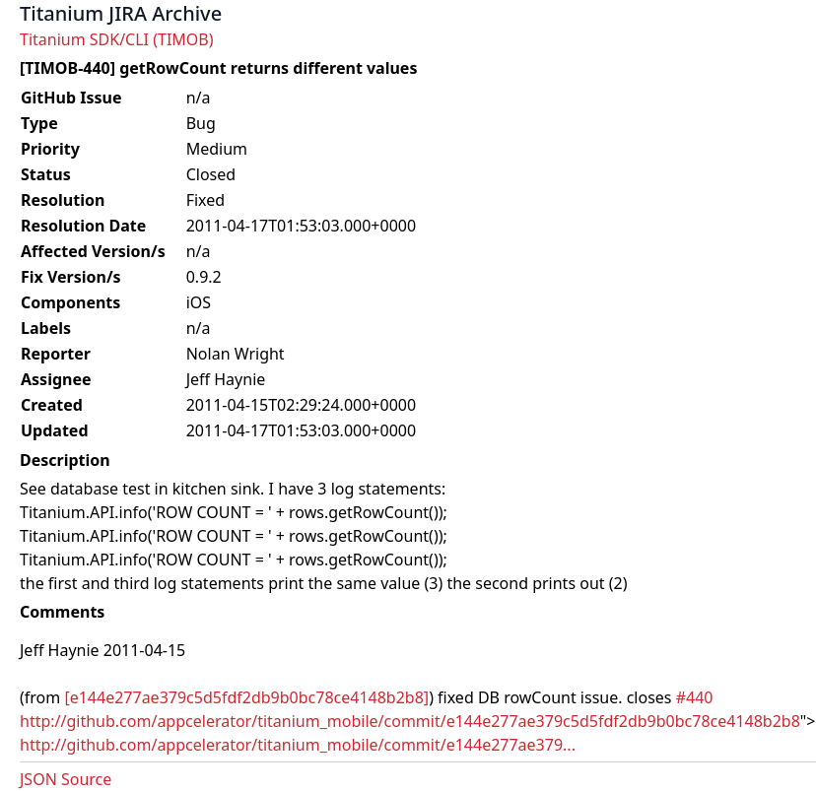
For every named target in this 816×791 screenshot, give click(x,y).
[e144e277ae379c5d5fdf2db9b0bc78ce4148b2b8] (246, 697)
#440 (695, 697)
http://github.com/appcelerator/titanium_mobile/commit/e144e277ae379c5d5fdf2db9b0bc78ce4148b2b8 (410, 721)
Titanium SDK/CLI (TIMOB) (117, 39)
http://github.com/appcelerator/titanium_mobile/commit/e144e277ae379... (298, 745)
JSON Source (65, 779)
